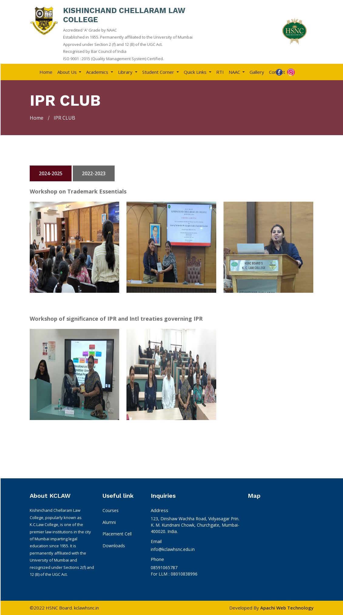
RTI (220, 72)
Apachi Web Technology (287, 608)
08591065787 (164, 567)
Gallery (257, 72)
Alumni (109, 522)
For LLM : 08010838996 (174, 574)
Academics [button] (97, 72)
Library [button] (126, 72)
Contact (277, 72)
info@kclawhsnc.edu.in (173, 549)
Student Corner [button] (158, 72)
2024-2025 (50, 173)
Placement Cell (117, 534)
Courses (111, 510)
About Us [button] (67, 72)
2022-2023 (94, 173)
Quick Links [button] (196, 72)
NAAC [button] (235, 72)
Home (45, 72)
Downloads (114, 545)
